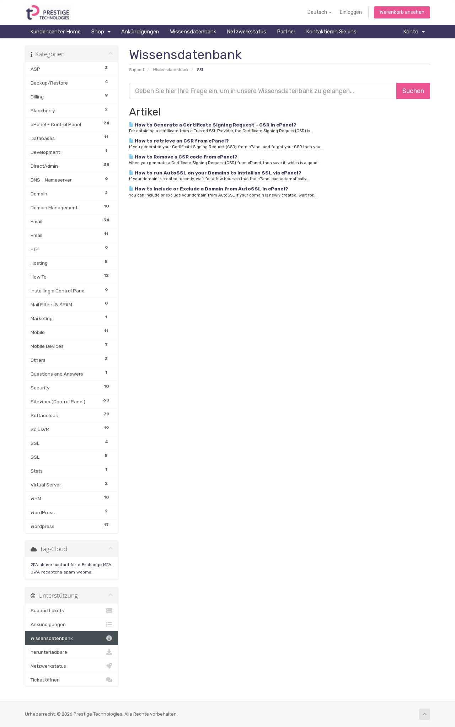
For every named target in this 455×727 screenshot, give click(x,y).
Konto (414, 31)
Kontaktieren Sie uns (331, 31)
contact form (66, 564)
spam (69, 572)
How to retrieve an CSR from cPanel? (179, 141)
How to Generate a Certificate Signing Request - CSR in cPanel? (212, 125)
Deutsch (319, 12)
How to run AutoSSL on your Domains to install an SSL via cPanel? (215, 173)
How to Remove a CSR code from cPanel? (183, 157)
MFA (107, 564)
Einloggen (351, 12)
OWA (35, 572)
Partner (286, 31)
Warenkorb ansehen (402, 12)
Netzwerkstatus (246, 31)
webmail (84, 572)
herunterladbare (72, 652)
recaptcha (51, 572)
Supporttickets (72, 610)
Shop (101, 31)
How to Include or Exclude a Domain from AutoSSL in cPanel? (208, 189)
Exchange (92, 564)
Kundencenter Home (55, 31)
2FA (34, 564)
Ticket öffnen (72, 679)
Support (136, 70)
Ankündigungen (140, 31)
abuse (45, 564)
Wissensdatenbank (193, 31)
